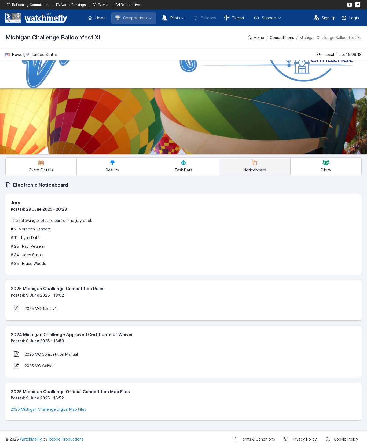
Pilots (171, 17)
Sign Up (325, 17)
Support (265, 18)
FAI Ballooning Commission (28, 5)
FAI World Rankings (71, 5)
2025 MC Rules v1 (35, 308)
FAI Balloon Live (127, 5)
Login (350, 17)
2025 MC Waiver (34, 365)
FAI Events (101, 5)
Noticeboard (254, 166)
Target (234, 17)
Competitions (131, 17)
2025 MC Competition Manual (46, 354)
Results (112, 166)
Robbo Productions (66, 439)
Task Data (184, 166)
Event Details (41, 166)
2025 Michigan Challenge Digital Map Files (48, 409)
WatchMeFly (31, 439)
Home (96, 18)
